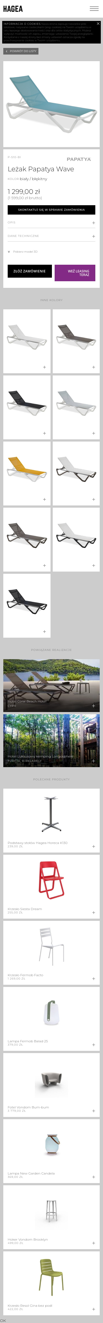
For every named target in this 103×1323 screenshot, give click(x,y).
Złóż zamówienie (29, 271)
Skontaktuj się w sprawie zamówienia (51, 210)
